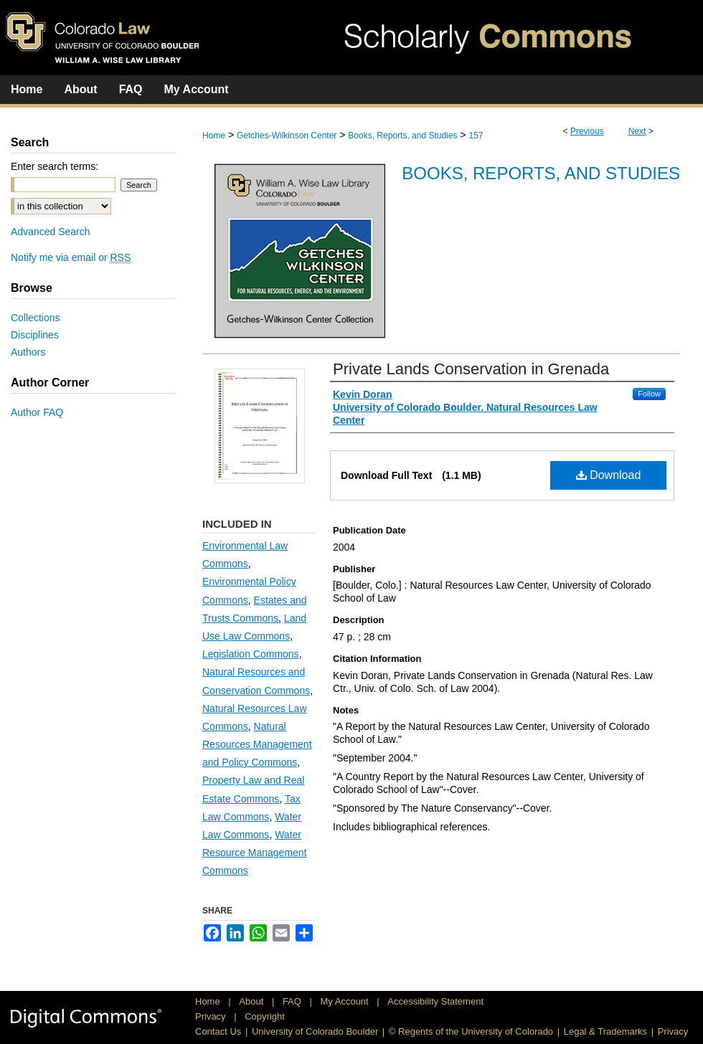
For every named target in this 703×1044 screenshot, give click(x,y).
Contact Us (218, 1031)
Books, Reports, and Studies (402, 135)
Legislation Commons (250, 654)
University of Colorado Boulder (315, 1031)
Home (213, 135)
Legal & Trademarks (605, 1031)
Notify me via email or (71, 257)
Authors (28, 352)
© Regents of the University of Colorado (471, 1031)
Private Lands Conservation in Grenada (471, 369)
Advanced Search (50, 231)
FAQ (293, 1001)
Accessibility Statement (435, 1001)
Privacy (211, 1016)
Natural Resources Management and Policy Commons (257, 744)
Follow (649, 393)
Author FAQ (37, 412)
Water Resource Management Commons (254, 852)
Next (637, 131)
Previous (587, 131)
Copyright (265, 1016)
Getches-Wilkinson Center (286, 135)
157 (475, 135)
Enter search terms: (54, 166)
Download (608, 475)
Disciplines (35, 335)
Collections (35, 317)
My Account (346, 1001)
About (252, 1001)
